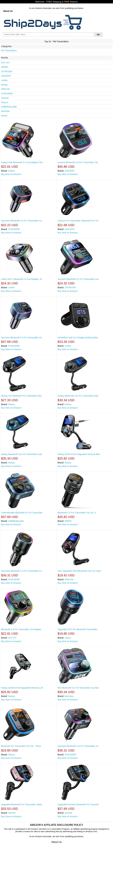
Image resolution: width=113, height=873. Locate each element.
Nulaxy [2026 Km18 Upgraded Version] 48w (79, 454)
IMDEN (4, 67)
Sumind (4, 98)
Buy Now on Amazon (11, 174)
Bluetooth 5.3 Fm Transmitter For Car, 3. (77, 512)
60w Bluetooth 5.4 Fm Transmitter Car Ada (78, 688)
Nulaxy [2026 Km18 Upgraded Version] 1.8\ (22, 688)
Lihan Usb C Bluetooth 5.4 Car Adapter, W (21, 279)
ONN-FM (5, 89)
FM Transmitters (9, 50)
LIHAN (4, 80)
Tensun (4, 102)
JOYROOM (6, 71)
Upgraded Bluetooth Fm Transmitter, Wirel (21, 804)
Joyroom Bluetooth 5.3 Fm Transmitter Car (78, 279)
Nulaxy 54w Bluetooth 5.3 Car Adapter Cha (22, 162)
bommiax (5, 111)
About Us (8, 11)
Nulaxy (4, 84)
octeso (4, 115)
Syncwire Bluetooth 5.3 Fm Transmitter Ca (21, 337)
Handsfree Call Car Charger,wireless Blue (78, 337)
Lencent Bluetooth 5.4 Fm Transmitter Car (78, 162)
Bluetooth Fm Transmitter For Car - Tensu (21, 746)
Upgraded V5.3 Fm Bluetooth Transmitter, (78, 629)
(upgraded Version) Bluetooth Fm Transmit (78, 804)
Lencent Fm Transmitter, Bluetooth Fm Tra (78, 220)
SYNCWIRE (7, 93)
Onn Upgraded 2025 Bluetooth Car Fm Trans (79, 571)
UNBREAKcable (9, 107)
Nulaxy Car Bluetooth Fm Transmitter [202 (21, 396)
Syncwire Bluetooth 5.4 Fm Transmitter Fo (21, 571)
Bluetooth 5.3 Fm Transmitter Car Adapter (21, 629)
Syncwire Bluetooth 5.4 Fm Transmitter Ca (21, 220)
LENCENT (6, 76)
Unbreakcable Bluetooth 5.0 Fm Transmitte (21, 512)
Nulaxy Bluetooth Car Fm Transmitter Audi (78, 396)
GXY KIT (5, 62)
